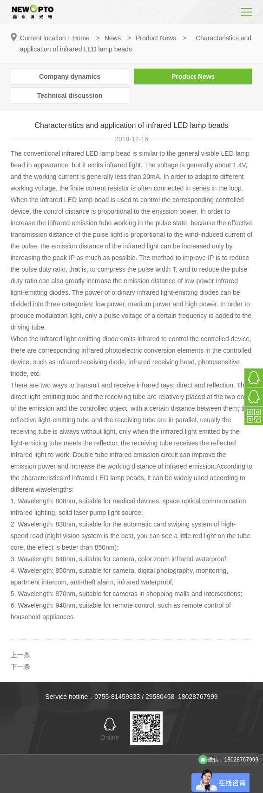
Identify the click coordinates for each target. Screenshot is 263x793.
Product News (156, 38)
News (113, 38)
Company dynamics (69, 76)
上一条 (20, 655)
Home (80, 38)
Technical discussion (70, 95)
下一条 (20, 666)
